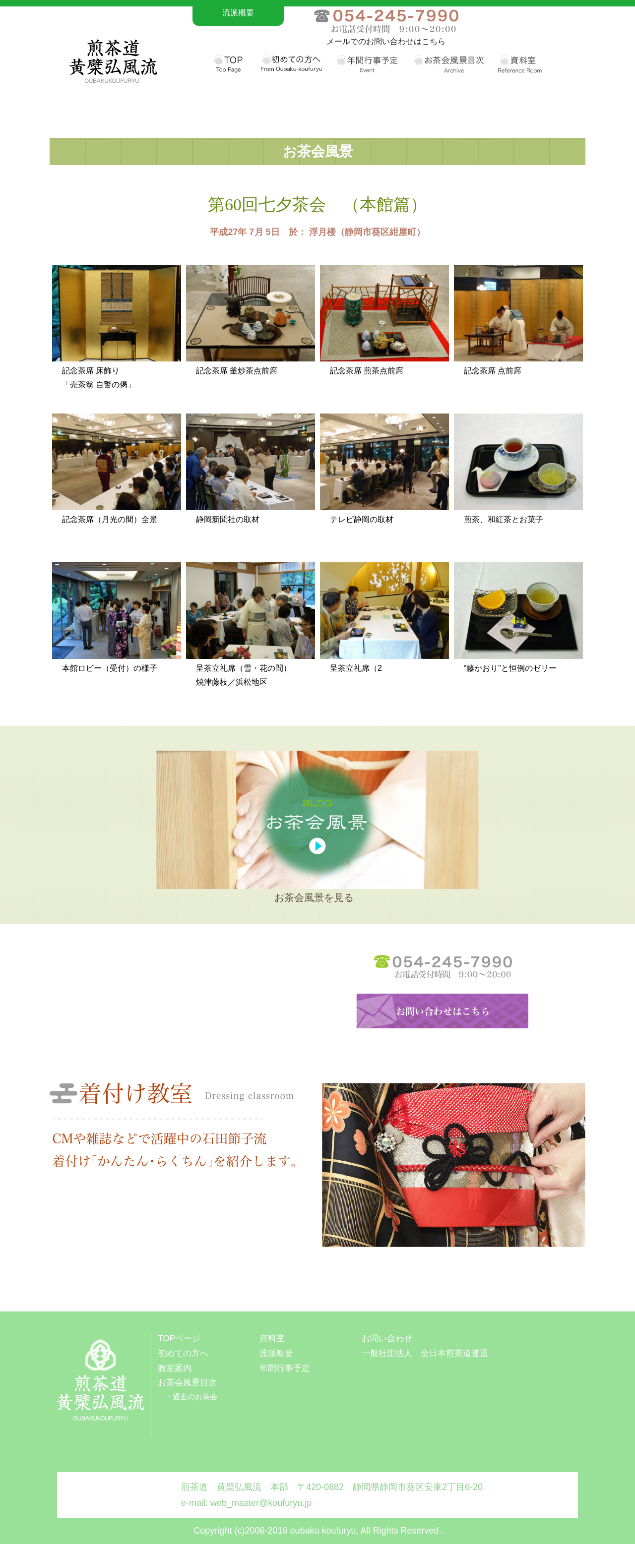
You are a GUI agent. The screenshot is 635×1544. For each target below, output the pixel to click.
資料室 (272, 1338)
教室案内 (174, 1368)
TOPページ (179, 1338)
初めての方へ (183, 1353)
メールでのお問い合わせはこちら (385, 41)
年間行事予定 (284, 1368)
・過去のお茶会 (191, 1396)
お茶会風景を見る (314, 897)
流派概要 (238, 12)
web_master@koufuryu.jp (261, 1503)
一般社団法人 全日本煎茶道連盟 (425, 1353)
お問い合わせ (387, 1338)
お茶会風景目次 (187, 1382)
